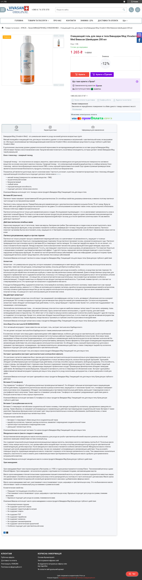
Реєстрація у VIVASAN (9, 564)
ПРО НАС (57, 20)
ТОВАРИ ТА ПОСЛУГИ (37, 20)
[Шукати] (124, 10)
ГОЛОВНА (19, 20)
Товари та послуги (12, 28)
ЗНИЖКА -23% (86, 20)
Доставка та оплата (9, 560)
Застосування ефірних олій (48, 560)
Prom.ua (82, 575)
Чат (132, 574)
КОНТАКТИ (71, 20)
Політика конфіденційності (11, 567)
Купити (82, 74)
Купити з (104, 74)
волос (58, 174)
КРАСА (23, 28)
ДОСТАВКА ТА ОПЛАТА (108, 20)
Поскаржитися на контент (67, 578)
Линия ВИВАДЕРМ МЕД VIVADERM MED (43, 28)
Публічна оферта (7, 557)
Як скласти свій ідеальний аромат (51, 569)
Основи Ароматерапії (46, 557)
